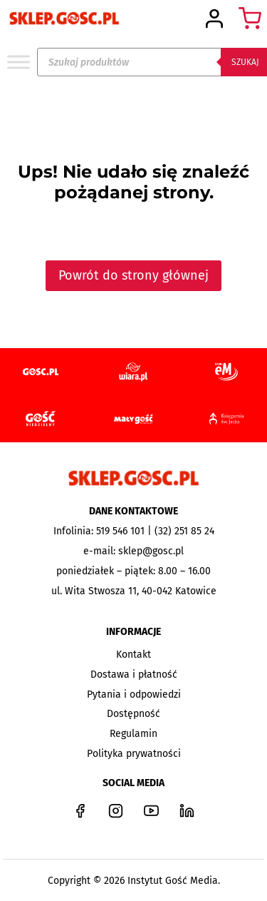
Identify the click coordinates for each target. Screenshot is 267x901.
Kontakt (133, 654)
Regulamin (133, 734)
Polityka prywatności (134, 754)
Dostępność (133, 714)
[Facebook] (80, 810)
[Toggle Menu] (18, 61)
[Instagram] (116, 810)
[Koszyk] (250, 18)
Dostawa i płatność (133, 674)
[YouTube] (152, 810)
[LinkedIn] (187, 810)
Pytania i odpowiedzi (134, 694)
